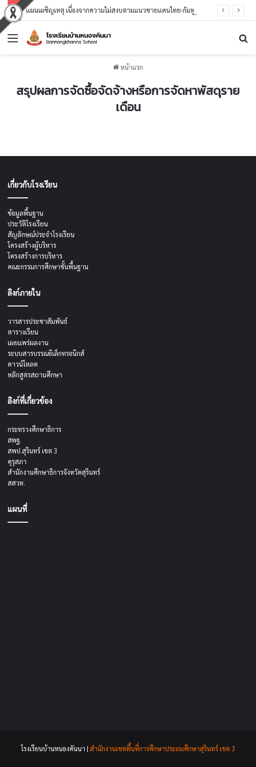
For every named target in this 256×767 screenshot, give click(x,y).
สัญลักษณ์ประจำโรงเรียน (41, 234)
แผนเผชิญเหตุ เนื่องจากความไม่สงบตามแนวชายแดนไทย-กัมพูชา (114, 10)
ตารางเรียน (23, 331)
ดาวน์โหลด (23, 364)
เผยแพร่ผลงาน (28, 342)
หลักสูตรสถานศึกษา (35, 374)
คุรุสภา (17, 461)
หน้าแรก (128, 67)
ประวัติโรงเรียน (28, 223)
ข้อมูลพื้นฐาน (25, 213)
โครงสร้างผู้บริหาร (32, 245)
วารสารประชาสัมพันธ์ (37, 321)
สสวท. (16, 482)
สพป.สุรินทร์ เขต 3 (32, 450)
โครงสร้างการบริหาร (35, 255)
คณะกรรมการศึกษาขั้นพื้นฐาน (48, 266)
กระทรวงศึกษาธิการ (34, 429)
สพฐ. (14, 440)
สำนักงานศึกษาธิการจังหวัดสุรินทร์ (54, 472)
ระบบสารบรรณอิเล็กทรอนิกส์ (46, 353)
